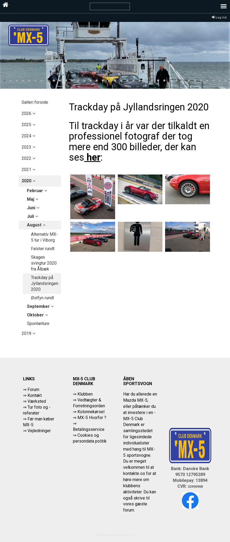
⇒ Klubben (83, 394)
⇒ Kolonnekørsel (88, 411)
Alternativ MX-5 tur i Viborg (44, 237)
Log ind (219, 17)
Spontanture (38, 323)
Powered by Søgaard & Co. (115, 535)
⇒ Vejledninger (37, 430)
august (34, 224)
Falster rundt (42, 248)
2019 (26, 333)
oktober (35, 315)
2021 (26, 169)
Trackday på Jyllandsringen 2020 (44, 283)
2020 (26, 180)
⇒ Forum (31, 389)
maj (30, 199)
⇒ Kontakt (32, 395)
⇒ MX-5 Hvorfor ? (89, 417)
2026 (26, 113)
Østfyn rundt (42, 297)
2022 (26, 158)
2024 (26, 135)
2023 (26, 147)
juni (31, 207)
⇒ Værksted (34, 401)
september (38, 306)
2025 (26, 124)
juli (30, 216)
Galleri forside (35, 102)
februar (35, 190)
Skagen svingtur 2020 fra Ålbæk (44, 263)
